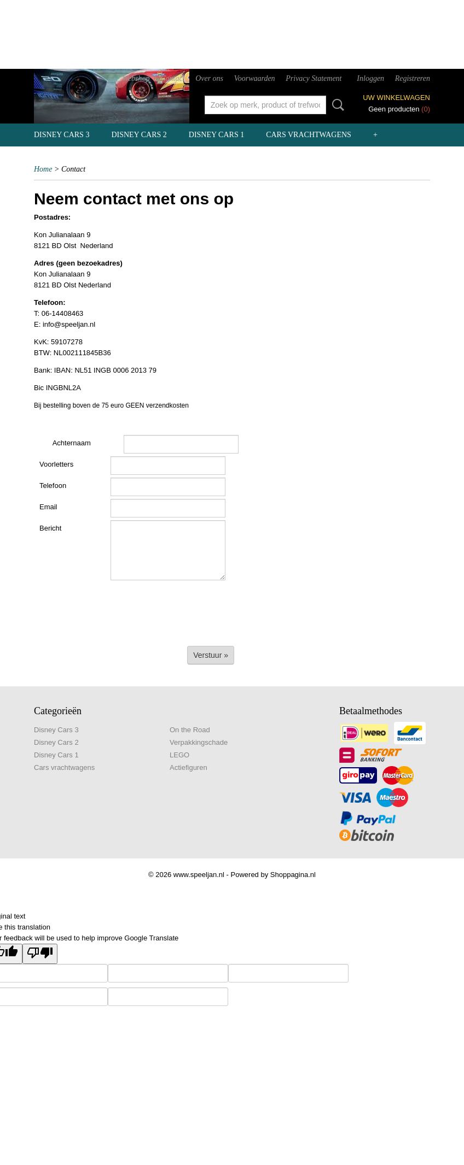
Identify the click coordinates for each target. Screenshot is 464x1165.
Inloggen (370, 78)
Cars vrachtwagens (308, 135)
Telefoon (52, 485)
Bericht (50, 528)
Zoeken (336, 105)
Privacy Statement (313, 78)
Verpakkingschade (199, 742)
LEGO (179, 755)
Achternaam (72, 443)
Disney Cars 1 (216, 135)
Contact (172, 78)
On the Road (190, 730)
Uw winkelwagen (396, 97)
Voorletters (56, 464)
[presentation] (117, 610)
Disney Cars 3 (61, 135)
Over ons (209, 78)
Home (43, 169)
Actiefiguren (188, 767)
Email (48, 507)
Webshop (135, 78)
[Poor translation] (39, 954)
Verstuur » (210, 655)
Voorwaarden (254, 78)
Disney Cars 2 (138, 135)
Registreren (412, 78)
